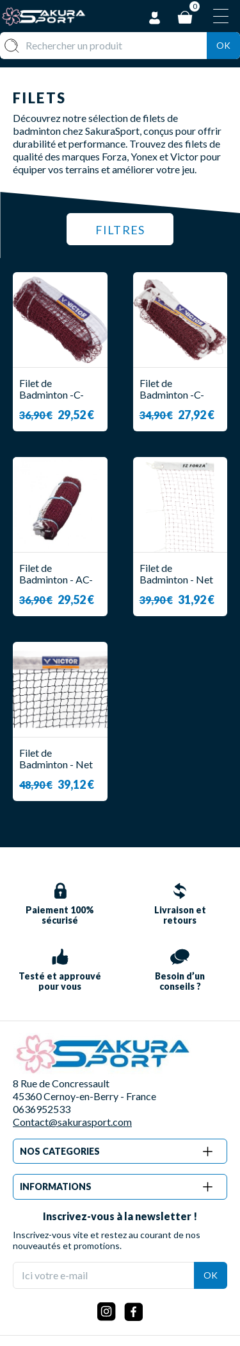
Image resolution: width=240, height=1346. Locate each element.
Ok (223, 45)
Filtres (120, 230)
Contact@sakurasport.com (72, 1122)
